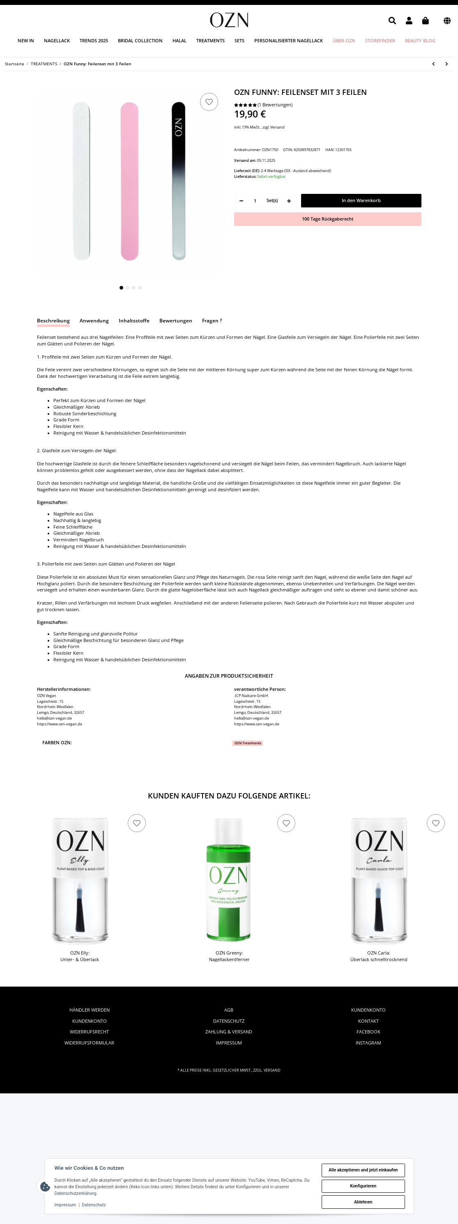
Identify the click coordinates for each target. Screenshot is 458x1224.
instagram (368, 1043)
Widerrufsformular (89, 1043)
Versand (277, 127)
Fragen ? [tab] (212, 320)
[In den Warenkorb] (42, 84)
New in (26, 40)
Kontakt (368, 1021)
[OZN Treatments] (247, 743)
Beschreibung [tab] (53, 320)
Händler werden (89, 1010)
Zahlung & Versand (228, 1032)
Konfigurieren (363, 1186)
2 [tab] (127, 288)
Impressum (229, 1043)
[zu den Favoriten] (209, 102)
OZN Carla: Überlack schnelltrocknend (378, 956)
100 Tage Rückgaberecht (327, 219)
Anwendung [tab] (94, 320)
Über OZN (344, 40)
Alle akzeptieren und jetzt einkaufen (363, 1170)
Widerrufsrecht (89, 1032)
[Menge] (255, 200)
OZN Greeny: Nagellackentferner (229, 956)
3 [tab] (134, 288)
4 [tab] (140, 288)
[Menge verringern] (242, 200)
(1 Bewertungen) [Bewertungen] (263, 105)
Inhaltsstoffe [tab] (134, 320)
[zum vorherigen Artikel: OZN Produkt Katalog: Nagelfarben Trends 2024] (433, 64)
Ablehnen (363, 1202)
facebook (368, 1032)
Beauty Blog (420, 40)
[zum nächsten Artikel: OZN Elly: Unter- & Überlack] (446, 64)
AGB (228, 1010)
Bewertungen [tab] (175, 320)
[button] (392, 21)
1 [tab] (121, 288)
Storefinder (380, 40)
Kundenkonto (89, 1021)
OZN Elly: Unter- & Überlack (79, 956)
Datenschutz (228, 1021)
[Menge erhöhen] (289, 200)
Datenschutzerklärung (76, 1193)
